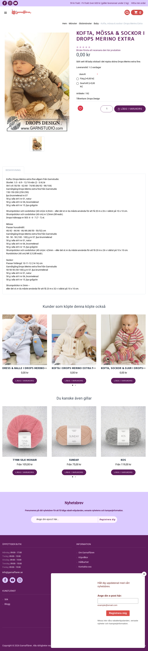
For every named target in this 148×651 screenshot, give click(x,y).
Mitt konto (83, 599)
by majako (140, 645)
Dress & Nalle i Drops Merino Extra (27, 368)
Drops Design (93, 98)
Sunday (74, 460)
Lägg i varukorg (130, 108)
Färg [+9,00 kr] (87, 78)
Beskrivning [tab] (13, 170)
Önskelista (84, 618)
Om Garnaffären (86, 552)
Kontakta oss (85, 566)
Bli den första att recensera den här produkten (98, 50)
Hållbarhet (84, 562)
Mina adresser (85, 608)
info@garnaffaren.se (12, 572)
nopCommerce (79, 645)
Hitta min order (138, 3)
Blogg (7, 604)
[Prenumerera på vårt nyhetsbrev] (74, 519)
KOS (123, 460)
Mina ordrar (84, 604)
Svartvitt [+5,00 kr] (87, 85)
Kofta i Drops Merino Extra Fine (74, 368)
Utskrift (82, 74)
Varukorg (83, 613)
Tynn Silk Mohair (25, 460)
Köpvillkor (83, 557)
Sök (6, 599)
